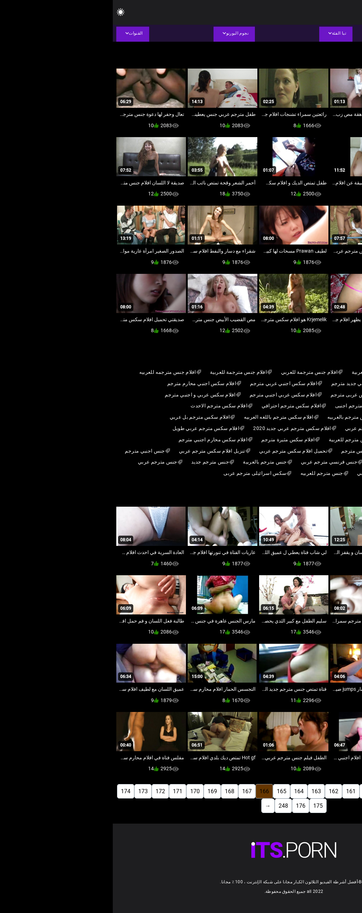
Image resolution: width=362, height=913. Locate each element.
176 (188, 805)
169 (99, 791)
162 (221, 791)
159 (273, 791)
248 (170, 805)
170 (82, 791)
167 (134, 791)
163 (203, 791)
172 (47, 791)
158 (290, 791)
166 (151, 791)
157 (307, 791)
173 (30, 791)
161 (238, 791)
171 (65, 791)
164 (186, 791)
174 (13, 791)
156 (324, 791)
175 (205, 805)
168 (117, 791)
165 (169, 791)
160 (255, 791)
